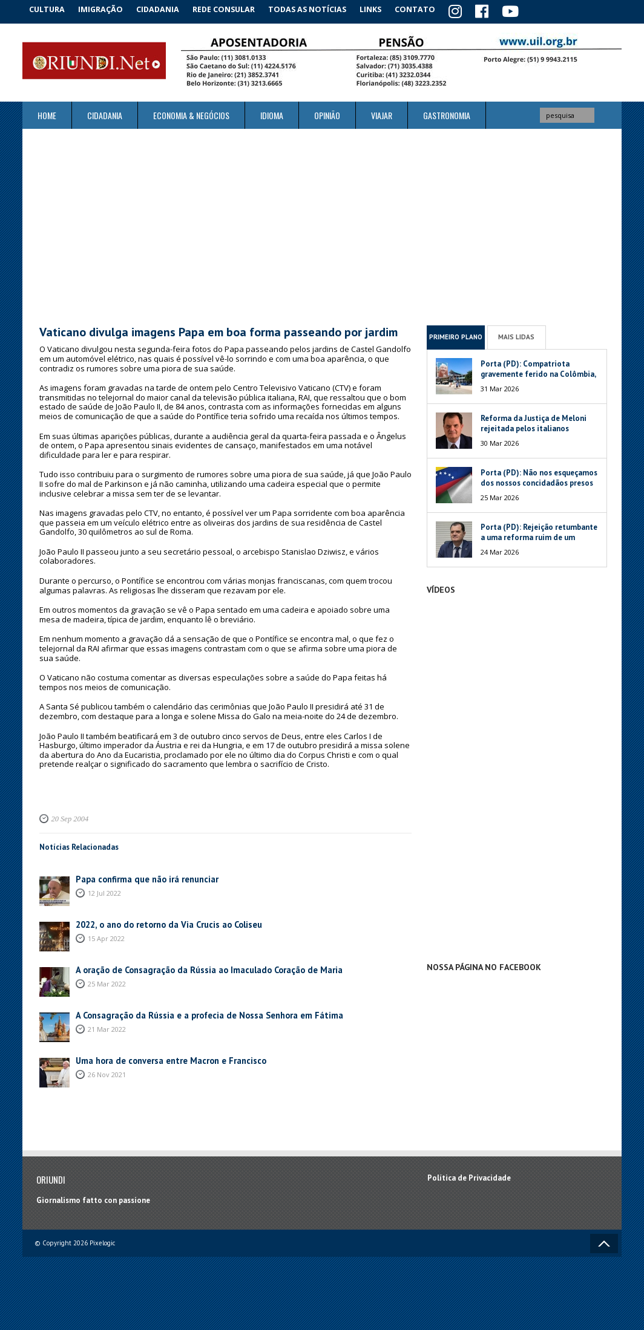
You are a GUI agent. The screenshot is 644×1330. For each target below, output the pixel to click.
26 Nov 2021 (107, 1072)
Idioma (271, 113)
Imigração (106, 8)
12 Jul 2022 (104, 890)
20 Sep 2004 (67, 816)
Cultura (49, 8)
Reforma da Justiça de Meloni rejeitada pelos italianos (533, 421)
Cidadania (166, 8)
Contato (430, 8)
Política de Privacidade (469, 1176)
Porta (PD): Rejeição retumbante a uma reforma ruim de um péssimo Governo (539, 535)
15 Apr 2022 (106, 935)
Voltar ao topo (604, 1241)
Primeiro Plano (455, 335)
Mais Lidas (516, 335)
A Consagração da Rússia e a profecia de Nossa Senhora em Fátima (195, 1013)
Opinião (327, 113)
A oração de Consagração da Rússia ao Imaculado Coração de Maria (196, 968)
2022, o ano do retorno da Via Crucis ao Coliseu (160, 923)
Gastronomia (446, 113)
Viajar (381, 113)
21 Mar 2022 (107, 1026)
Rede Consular (234, 8)
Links (383, 8)
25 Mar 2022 (107, 981)
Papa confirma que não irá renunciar (139, 877)
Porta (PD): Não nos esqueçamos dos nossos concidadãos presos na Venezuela (539, 480)
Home (47, 113)
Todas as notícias (318, 8)
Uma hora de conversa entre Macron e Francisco (160, 1059)
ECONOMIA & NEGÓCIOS (191, 113)
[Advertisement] (322, 225)
